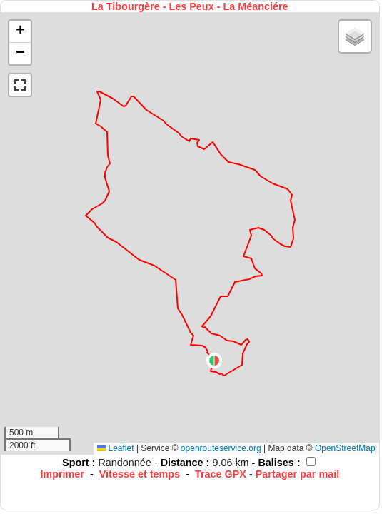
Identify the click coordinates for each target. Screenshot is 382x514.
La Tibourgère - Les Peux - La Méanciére (189, 6)
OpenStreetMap (345, 448)
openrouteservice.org (221, 448)
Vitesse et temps (139, 474)
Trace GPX (220, 474)
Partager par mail (298, 474)
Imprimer (62, 474)
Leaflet (115, 448)
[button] (214, 360)
